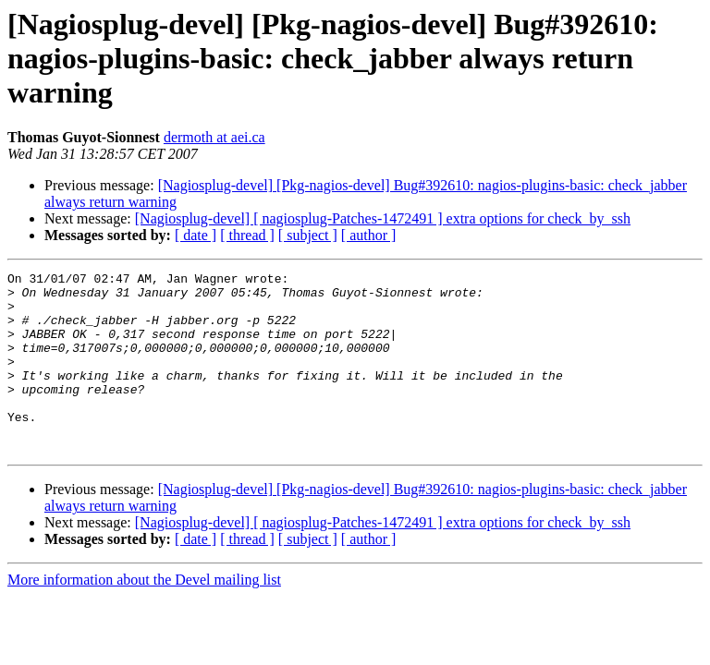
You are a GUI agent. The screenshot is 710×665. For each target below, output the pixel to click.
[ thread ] (247, 235)
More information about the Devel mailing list (144, 615)
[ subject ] (307, 235)
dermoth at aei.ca (214, 137)
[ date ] (195, 235)
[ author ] (369, 235)
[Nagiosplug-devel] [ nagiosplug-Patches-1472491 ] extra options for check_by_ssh (382, 218)
